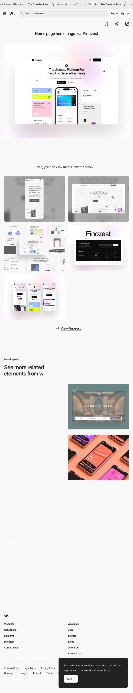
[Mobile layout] (34, 297)
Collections (10, 629)
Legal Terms (30, 668)
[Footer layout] (98, 248)
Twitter (49, 673)
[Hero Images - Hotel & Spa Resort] (98, 407)
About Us (73, 647)
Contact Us (74, 653)
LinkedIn (37, 673)
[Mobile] (34, 199)
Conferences (11, 647)
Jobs (70, 629)
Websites (9, 623)
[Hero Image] (98, 508)
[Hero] (34, 407)
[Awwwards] (12, 13)
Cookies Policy (12, 668)
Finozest (90, 33)
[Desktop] (98, 199)
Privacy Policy (48, 668)
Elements (9, 635)
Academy (73, 623)
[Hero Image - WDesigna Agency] (34, 508)
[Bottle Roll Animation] (34, 457)
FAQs (71, 641)
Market (72, 635)
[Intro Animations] (98, 559)
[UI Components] (34, 248)
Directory (9, 641)
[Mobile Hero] (98, 457)
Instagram (24, 673)
